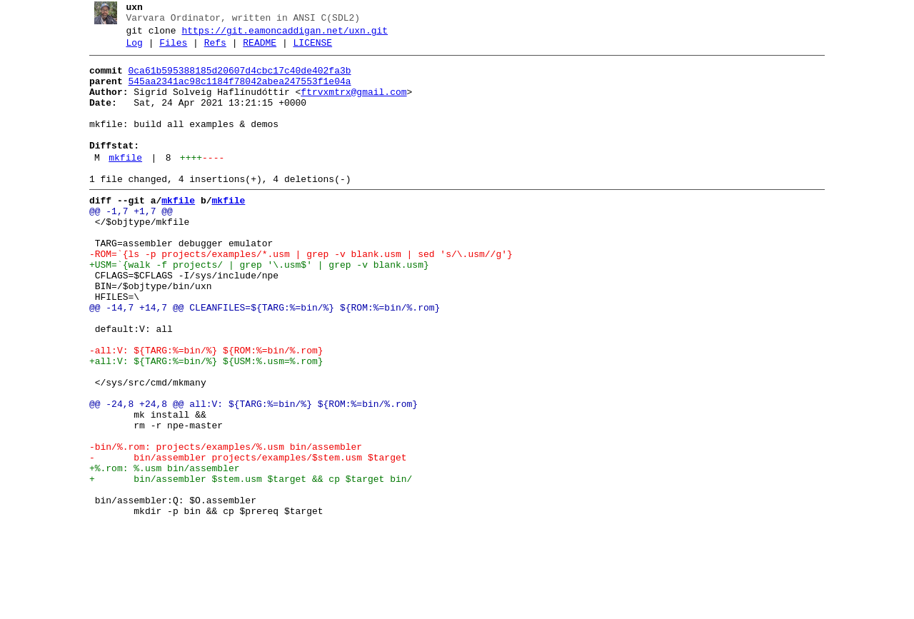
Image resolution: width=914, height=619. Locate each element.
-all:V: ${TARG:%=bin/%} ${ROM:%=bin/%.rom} (201, 410)
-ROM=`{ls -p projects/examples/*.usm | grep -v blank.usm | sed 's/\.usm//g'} (295, 294)
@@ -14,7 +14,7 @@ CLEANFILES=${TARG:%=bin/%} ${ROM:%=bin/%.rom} (259, 359)
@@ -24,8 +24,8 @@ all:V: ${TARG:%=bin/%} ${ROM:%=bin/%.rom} (248, 474)
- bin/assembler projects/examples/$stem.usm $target (242, 539)
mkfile (120, 183)
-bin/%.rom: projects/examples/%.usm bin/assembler (220, 526)
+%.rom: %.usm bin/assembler (159, 551)
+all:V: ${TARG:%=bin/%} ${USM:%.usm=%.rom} (201, 423)
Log (129, 49)
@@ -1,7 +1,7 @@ (125, 243)
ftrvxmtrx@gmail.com (348, 105)
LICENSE (307, 49)
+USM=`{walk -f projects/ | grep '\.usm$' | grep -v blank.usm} (253, 307)
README (254, 49)
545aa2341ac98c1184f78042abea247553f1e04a (234, 92)
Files (168, 49)
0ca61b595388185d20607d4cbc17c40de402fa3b (234, 79)
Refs (210, 49)
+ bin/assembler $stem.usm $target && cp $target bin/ (245, 564)
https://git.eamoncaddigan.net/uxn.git (279, 35)
